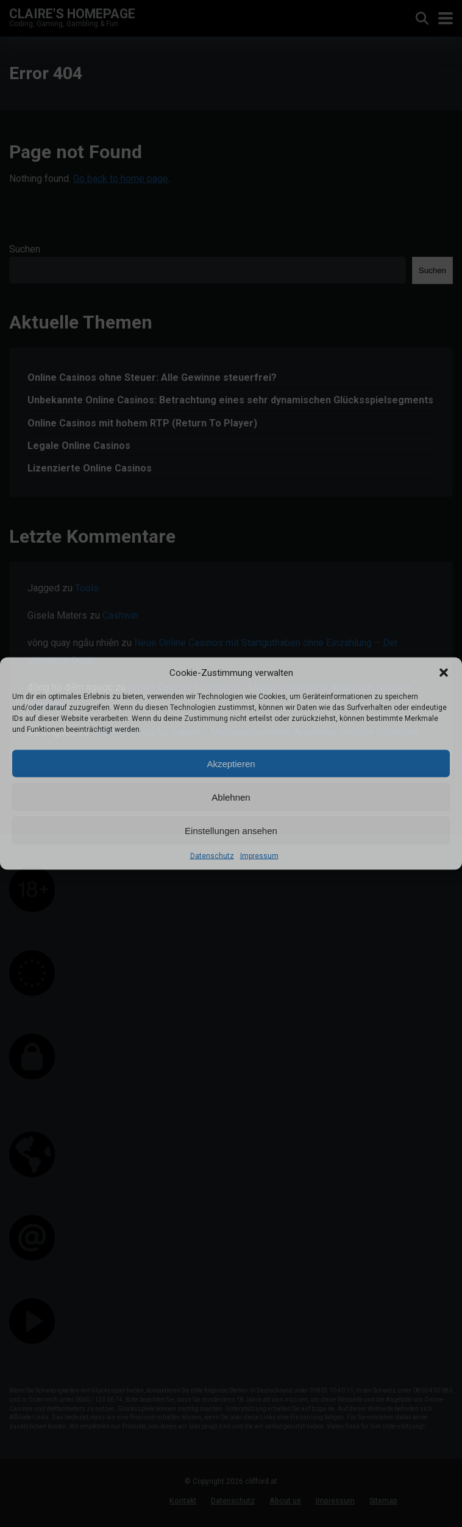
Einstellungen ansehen (231, 830)
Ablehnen (230, 796)
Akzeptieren (231, 763)
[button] (444, 673)
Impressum (259, 856)
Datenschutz (212, 856)
